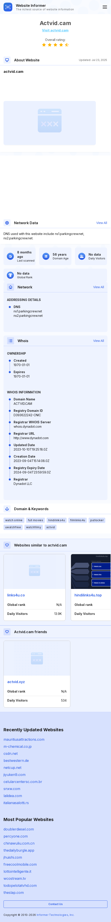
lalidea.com (13, 796)
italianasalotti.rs (16, 803)
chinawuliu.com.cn (19, 843)
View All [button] (101, 223)
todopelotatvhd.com (20, 885)
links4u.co (16, 595)
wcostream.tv (15, 878)
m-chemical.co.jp (18, 746)
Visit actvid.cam (55, 30)
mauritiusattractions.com (24, 739)
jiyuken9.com (14, 774)
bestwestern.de (16, 760)
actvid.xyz (16, 682)
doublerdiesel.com (19, 829)
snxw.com (12, 788)
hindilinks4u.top (88, 595)
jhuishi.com (13, 857)
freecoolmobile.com (20, 864)
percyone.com (16, 836)
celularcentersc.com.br (23, 781)
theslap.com (14, 892)
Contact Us (55, 904)
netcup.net (12, 767)
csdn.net (11, 753)
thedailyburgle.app (19, 850)
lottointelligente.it (17, 871)
